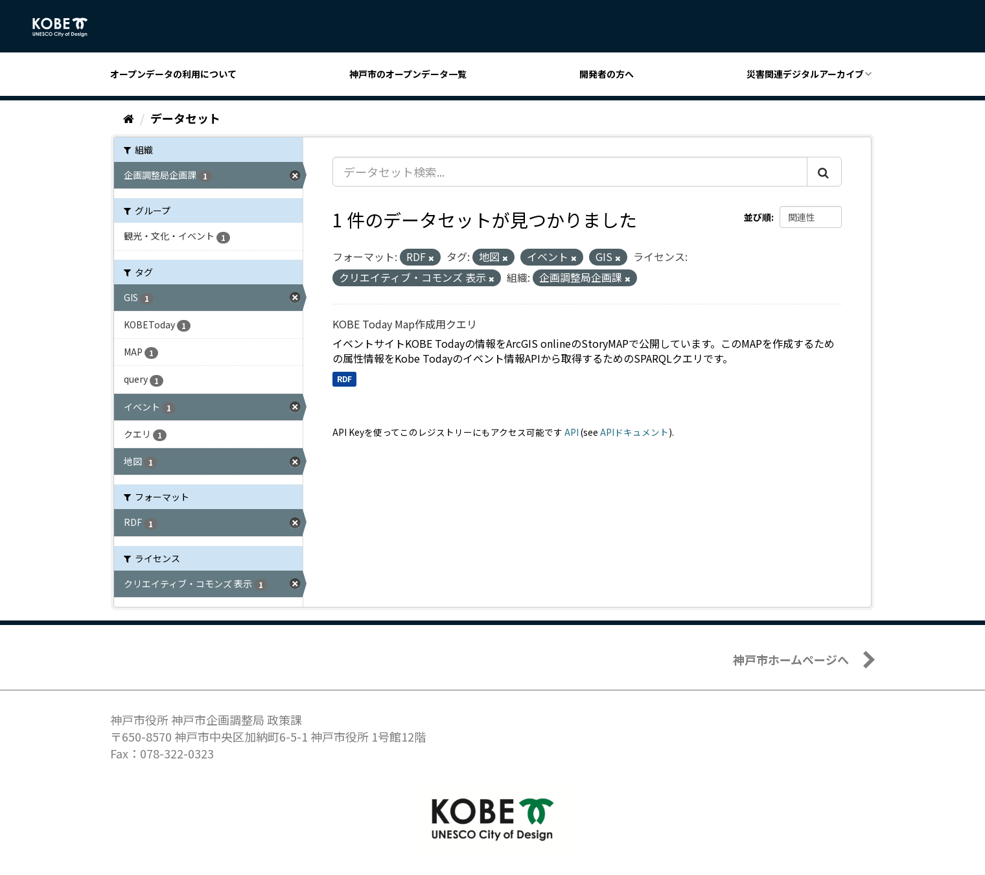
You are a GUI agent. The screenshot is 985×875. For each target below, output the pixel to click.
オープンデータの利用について (173, 73)
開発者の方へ (606, 73)
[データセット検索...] (569, 172)
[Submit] (824, 172)
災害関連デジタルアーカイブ (805, 73)
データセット (185, 117)
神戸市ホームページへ (791, 659)
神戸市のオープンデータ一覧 (408, 73)
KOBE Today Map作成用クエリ (404, 324)
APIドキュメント (634, 432)
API (571, 432)
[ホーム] (128, 117)
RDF (344, 378)
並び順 (757, 216)
